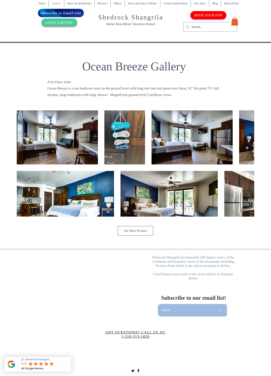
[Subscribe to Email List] (61, 13)
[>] (220, 310)
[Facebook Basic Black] (138, 370)
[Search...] (210, 26)
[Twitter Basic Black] (133, 370)
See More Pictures (135, 230)
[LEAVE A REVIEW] (59, 22)
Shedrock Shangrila (130, 17)
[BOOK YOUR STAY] (208, 15)
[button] (234, 21)
